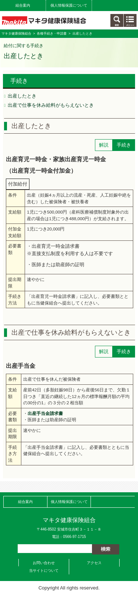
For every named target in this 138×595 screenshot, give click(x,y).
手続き (19, 81)
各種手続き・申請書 (52, 33)
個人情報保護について (68, 5)
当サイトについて (44, 570)
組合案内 (22, 5)
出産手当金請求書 (45, 413)
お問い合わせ (44, 563)
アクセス (94, 563)
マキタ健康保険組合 (16, 33)
